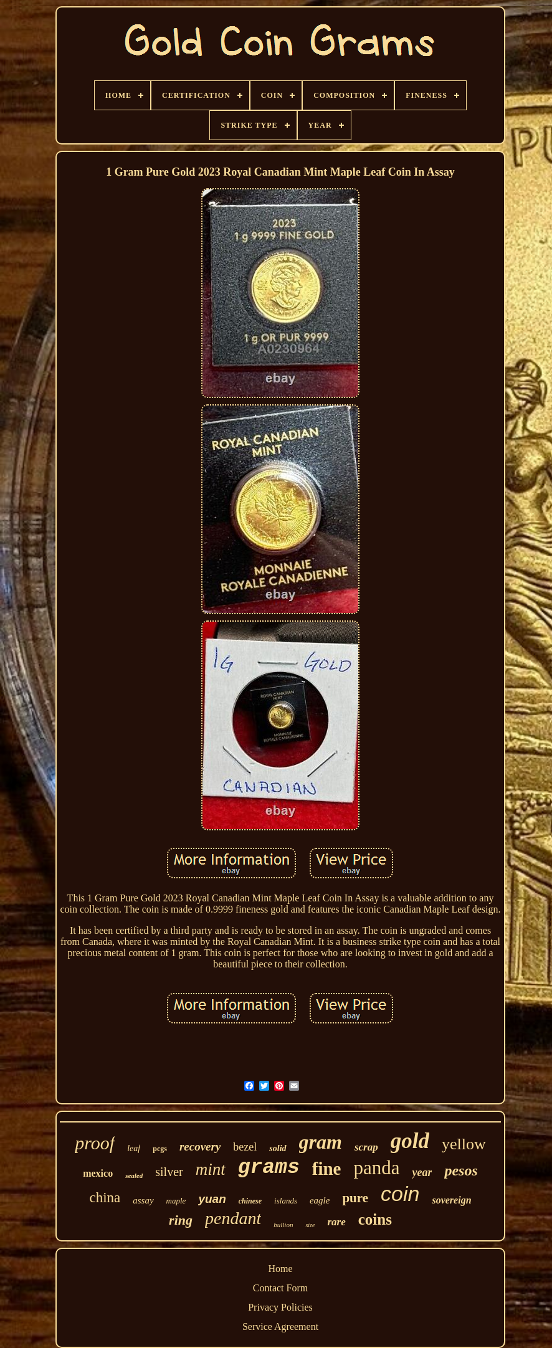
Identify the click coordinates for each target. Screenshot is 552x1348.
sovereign (451, 1200)
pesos (460, 1170)
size (310, 1225)
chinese (250, 1201)
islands (285, 1200)
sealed (134, 1175)
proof (95, 1142)
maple (176, 1200)
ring (181, 1220)
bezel (245, 1147)
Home (280, 1268)
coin (400, 1193)
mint (211, 1169)
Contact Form (280, 1288)
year (422, 1172)
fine (326, 1169)
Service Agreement (280, 1326)
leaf (133, 1148)
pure (355, 1197)
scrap (366, 1147)
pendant (233, 1218)
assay (143, 1200)
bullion (283, 1224)
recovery (200, 1146)
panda (376, 1168)
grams (269, 1167)
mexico (98, 1173)
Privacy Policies (280, 1307)
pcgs (160, 1148)
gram (320, 1142)
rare (336, 1222)
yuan (212, 1198)
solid (277, 1148)
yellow (464, 1144)
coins (375, 1219)
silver (169, 1172)
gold (410, 1141)
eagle (320, 1200)
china (104, 1197)
